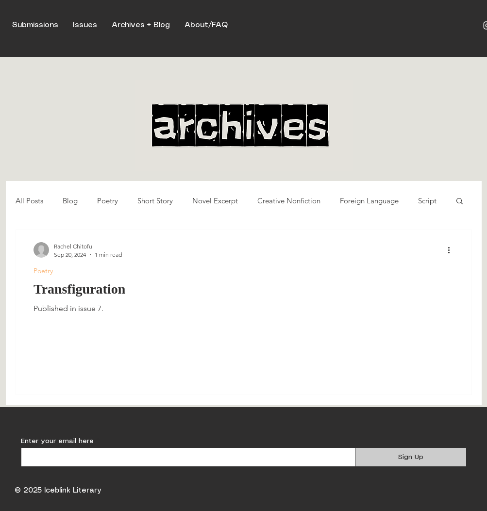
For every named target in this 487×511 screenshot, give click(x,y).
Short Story (155, 200)
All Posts (29, 200)
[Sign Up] (411, 457)
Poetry (107, 200)
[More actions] (452, 250)
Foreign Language (369, 200)
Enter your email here (57, 441)
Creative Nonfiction (288, 200)
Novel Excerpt (215, 200)
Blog (70, 200)
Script (427, 200)
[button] (459, 202)
